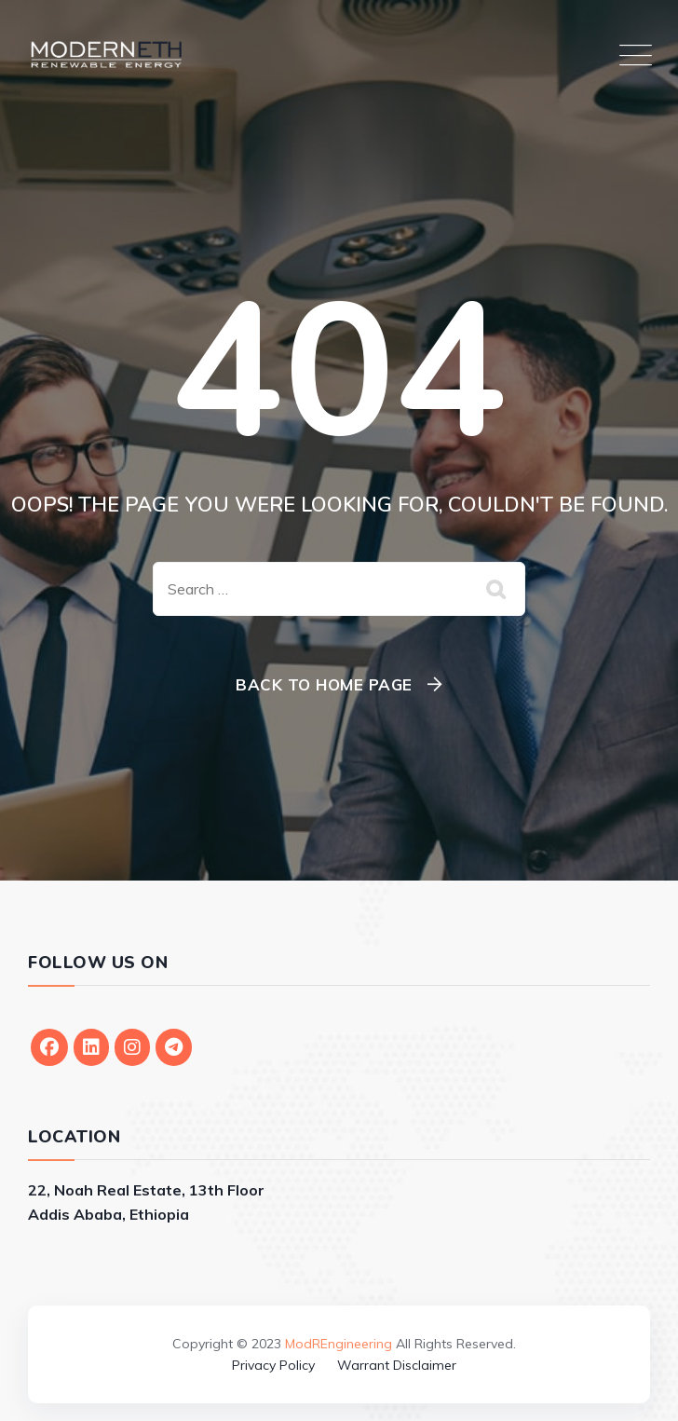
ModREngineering (338, 1343)
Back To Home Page (324, 684)
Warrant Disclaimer (396, 1365)
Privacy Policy (273, 1365)
